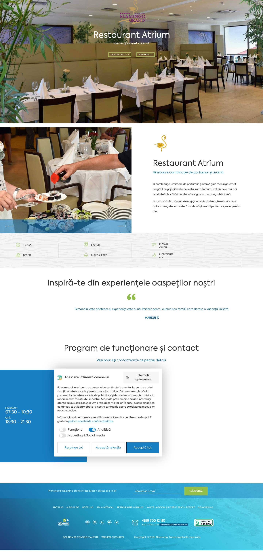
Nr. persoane (150, 73)
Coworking (204, 515)
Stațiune (60, 515)
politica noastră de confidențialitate (91, 525)
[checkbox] (83, 534)
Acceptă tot (173, 546)
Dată (13, 73)
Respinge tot (90, 546)
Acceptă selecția (131, 546)
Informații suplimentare (174, 487)
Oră (82, 73)
